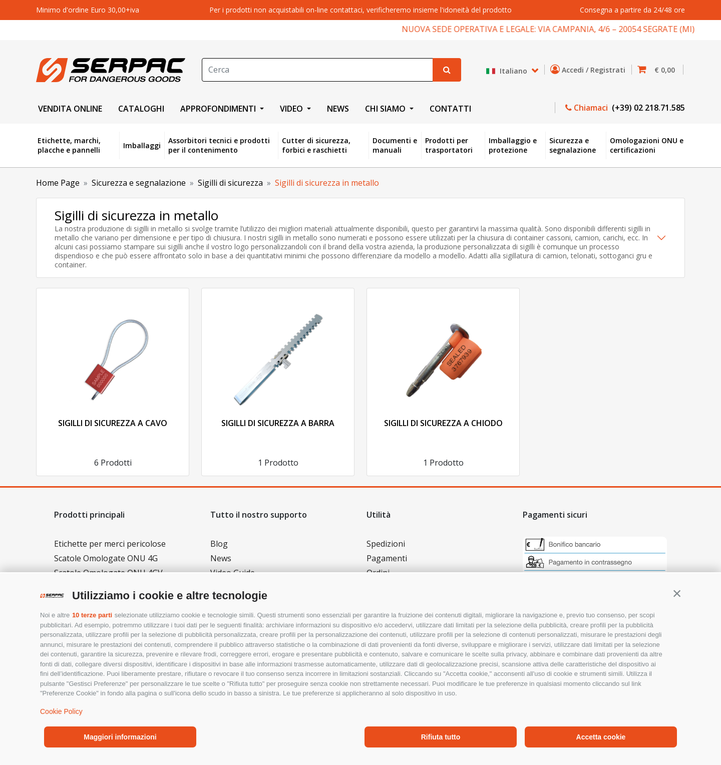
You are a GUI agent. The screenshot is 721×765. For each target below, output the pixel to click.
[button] (677, 593)
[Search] (317, 70)
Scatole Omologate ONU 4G (106, 558)
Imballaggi (142, 145)
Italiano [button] (507, 71)
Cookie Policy (61, 711)
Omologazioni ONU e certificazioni (646, 145)
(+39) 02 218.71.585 (647, 107)
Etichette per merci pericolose (110, 543)
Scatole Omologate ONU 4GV (108, 572)
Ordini (378, 572)
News (220, 558)
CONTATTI (450, 108)
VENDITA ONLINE (70, 108)
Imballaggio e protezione (513, 145)
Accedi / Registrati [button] (589, 70)
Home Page (58, 182)
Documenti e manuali (395, 145)
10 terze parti (92, 615)
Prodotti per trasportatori (449, 145)
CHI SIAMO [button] (386, 108)
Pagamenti (387, 558)
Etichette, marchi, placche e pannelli (69, 145)
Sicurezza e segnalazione (572, 145)
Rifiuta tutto (441, 737)
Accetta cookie (601, 737)
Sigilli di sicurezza (230, 182)
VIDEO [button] (292, 108)
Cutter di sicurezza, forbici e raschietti (316, 145)
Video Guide (232, 572)
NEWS (338, 108)
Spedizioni (386, 543)
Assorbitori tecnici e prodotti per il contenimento (219, 145)
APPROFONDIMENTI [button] (219, 108)
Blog (219, 543)
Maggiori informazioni (120, 737)
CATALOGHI (141, 108)
